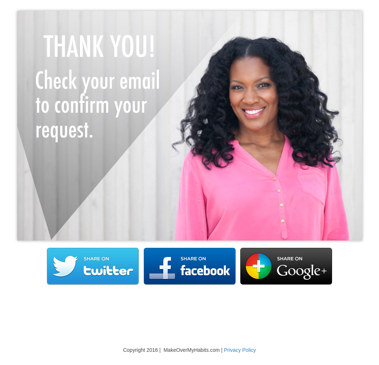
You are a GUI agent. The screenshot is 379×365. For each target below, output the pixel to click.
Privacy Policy (240, 350)
